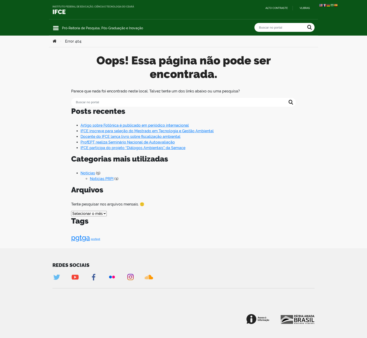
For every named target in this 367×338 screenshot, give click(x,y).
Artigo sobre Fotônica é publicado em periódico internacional (135, 125)
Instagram (130, 277)
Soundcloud (149, 277)
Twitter (56, 277)
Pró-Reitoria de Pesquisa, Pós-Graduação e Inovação (102, 28)
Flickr (112, 277)
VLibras (305, 8)
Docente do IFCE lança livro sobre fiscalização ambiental (130, 136)
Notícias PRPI (102, 178)
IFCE (59, 11)
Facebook (93, 277)
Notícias (88, 173)
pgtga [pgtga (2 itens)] (80, 237)
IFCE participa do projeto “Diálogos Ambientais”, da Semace (133, 148)
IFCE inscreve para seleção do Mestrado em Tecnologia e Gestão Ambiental (147, 131)
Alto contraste (276, 8)
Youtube (75, 277)
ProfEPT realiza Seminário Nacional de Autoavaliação (128, 142)
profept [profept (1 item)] (95, 239)
